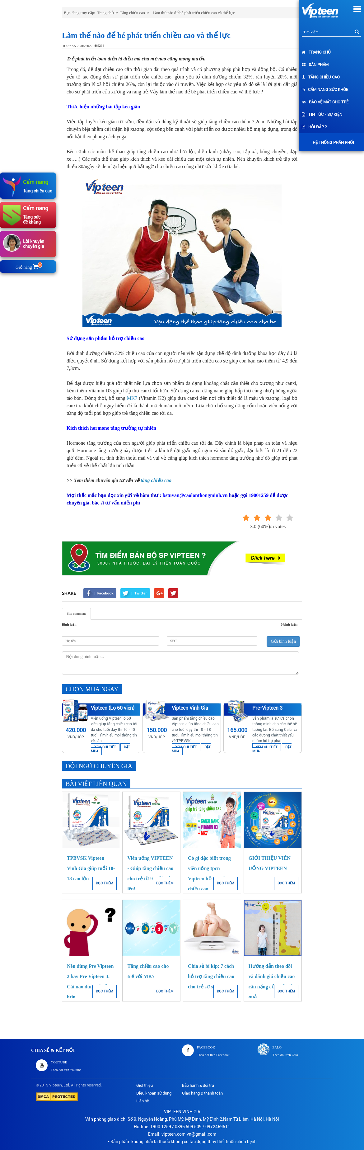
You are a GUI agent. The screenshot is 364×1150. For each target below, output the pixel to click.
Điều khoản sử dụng (153, 1093)
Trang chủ (316, 52)
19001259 (258, 495)
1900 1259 (160, 1126)
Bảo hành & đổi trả (198, 1085)
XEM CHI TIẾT (105, 747)
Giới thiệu (144, 1085)
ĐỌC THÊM (104, 883)
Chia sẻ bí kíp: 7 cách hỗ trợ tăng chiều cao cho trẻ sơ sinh (211, 976)
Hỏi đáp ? (314, 127)
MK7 (132, 398)
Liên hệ (142, 1101)
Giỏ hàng (28, 267)
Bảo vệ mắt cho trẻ (325, 102)
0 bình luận (289, 624)
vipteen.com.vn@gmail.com (188, 1134)
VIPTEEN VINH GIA (182, 1111)
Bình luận (69, 624)
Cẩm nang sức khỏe (325, 89)
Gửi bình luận (283, 641)
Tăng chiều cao (321, 77)
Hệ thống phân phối (332, 142)
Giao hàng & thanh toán (202, 1093)
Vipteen (55, 1085)
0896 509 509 (188, 1126)
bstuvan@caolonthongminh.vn (195, 495)
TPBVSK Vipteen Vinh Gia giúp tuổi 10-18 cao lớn (91, 868)
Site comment (76, 613)
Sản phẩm (315, 64)
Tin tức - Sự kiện (322, 114)
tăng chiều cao (156, 480)
